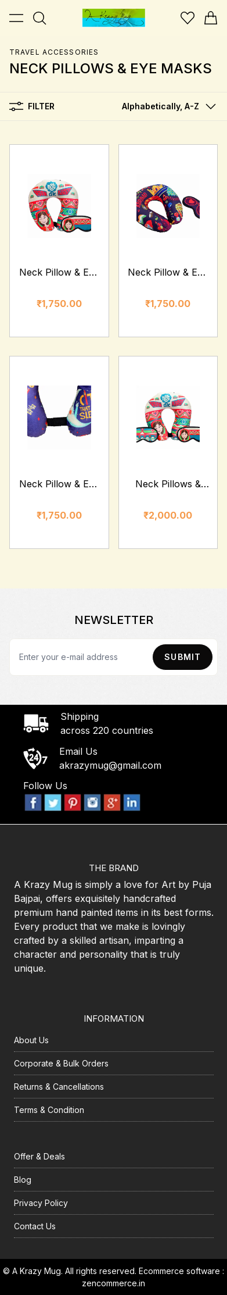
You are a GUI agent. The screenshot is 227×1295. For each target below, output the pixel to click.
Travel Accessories (54, 52)
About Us (31, 1040)
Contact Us (35, 1226)
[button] (166, 106)
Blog (22, 1180)
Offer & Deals (39, 1156)
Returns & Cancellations (59, 1086)
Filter (32, 106)
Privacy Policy (41, 1203)
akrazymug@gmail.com (110, 765)
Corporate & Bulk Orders (61, 1063)
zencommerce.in (113, 1283)
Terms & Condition (49, 1110)
